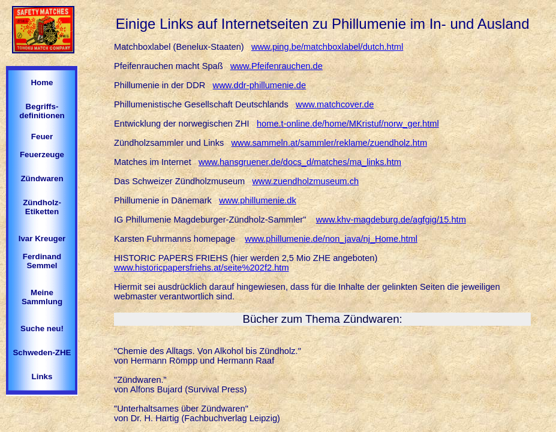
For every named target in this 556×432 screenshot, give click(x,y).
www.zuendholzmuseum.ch (306, 181)
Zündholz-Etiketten (42, 207)
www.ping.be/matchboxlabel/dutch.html (327, 47)
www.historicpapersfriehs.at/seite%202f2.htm (201, 267)
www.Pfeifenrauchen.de (276, 66)
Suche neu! (42, 328)
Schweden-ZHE (42, 352)
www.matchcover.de (335, 104)
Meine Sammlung (42, 297)
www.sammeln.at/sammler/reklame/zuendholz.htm (330, 143)
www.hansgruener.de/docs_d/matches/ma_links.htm (300, 162)
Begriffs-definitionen (42, 111)
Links (42, 376)
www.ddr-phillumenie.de (259, 85)
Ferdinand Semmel (42, 261)
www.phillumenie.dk (257, 200)
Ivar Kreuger (42, 238)
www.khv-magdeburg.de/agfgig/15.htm (391, 219)
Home (42, 82)
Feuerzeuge (42, 154)
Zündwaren (41, 178)
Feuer (42, 136)
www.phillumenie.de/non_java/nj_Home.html (331, 239)
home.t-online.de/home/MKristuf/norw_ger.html (348, 123)
